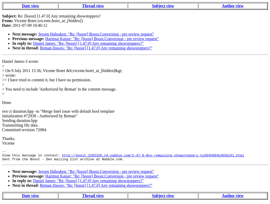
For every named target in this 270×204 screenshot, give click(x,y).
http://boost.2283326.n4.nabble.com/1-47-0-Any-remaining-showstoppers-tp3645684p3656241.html (153, 156)
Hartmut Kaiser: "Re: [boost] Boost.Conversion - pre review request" (102, 39)
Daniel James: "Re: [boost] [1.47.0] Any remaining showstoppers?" (88, 43)
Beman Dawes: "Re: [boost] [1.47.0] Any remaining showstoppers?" (96, 48)
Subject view (163, 6)
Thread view (93, 6)
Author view (233, 6)
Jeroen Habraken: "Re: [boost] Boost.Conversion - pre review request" (96, 34)
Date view (30, 6)
